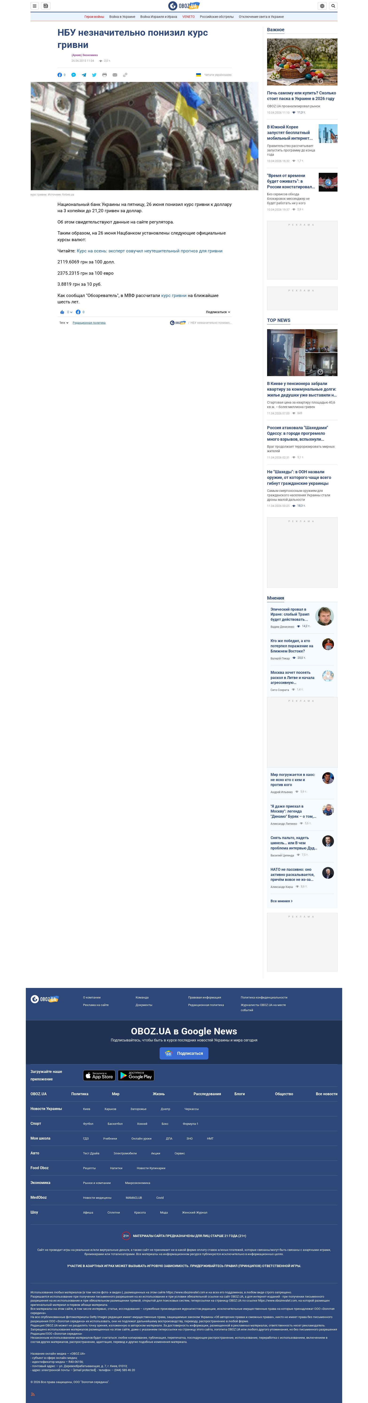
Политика (79, 1094)
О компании (92, 997)
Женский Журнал (194, 1212)
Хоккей (142, 1123)
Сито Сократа (280, 690)
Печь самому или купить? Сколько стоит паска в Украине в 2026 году (301, 95)
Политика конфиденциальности (264, 997)
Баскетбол (115, 1123)
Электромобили (125, 1153)
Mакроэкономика (137, 1183)
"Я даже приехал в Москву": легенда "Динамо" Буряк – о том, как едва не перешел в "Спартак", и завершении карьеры (292, 811)
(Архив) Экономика (85, 55)
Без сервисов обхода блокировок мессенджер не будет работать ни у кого (288, 198)
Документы (144, 1005)
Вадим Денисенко (282, 626)
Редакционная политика (89, 322)
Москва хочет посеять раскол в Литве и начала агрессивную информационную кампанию (292, 677)
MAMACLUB (134, 1197)
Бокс (165, 1123)
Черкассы (191, 1109)
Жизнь (159, 1094)
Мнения (275, 598)
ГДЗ (86, 1138)
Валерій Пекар (280, 658)
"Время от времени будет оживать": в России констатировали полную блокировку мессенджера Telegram (290, 181)
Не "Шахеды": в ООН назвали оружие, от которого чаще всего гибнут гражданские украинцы (299, 477)
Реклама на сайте (96, 1005)
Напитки (116, 1168)
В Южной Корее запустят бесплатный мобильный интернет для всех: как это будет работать (290, 132)
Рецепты (89, 1168)
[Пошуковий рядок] (333, 5)
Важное (275, 29)
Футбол (88, 1123)
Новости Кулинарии (151, 1168)
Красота (140, 1212)
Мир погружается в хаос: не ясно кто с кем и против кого (293, 779)
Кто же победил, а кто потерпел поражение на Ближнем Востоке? (292, 646)
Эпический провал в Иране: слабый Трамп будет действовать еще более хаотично (290, 614)
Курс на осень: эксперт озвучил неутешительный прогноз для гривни (149, 251)
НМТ (210, 1138)
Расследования (207, 1094)
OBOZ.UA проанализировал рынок (293, 106)
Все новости (326, 1094)
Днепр (165, 1109)
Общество (284, 1094)
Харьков (110, 1109)
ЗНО (190, 1138)
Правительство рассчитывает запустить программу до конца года (291, 150)
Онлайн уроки (141, 1138)
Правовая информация (204, 997)
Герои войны (94, 17)
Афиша (88, 1212)
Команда (142, 997)
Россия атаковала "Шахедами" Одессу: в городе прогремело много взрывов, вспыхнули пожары (297, 433)
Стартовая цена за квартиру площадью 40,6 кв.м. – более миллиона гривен (301, 405)
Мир (115, 1094)
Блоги (239, 1094)
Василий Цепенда (282, 855)
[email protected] (84, 1370)
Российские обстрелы (217, 17)
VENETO (188, 17)
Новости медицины (97, 1197)
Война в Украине (122, 17)
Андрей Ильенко (282, 792)
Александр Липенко (284, 823)
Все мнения (280, 901)
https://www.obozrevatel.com (185, 1292)
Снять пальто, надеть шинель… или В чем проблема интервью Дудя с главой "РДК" (294, 843)
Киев (86, 1109)
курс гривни (174, 295)
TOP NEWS (278, 320)
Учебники (110, 1138)
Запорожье (138, 1109)
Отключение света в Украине (261, 17)
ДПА (169, 1138)
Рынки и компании (97, 1183)
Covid (160, 1197)
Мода (164, 1212)
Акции (155, 1153)
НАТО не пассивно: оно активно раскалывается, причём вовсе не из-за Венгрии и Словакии (292, 874)
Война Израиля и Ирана (158, 17)
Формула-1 (190, 1123)
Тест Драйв (91, 1153)
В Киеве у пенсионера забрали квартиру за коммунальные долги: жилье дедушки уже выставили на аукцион (301, 389)
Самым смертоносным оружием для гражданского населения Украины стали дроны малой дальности (298, 495)
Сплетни (113, 1212)
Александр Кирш (282, 887)
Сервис (180, 1153)
